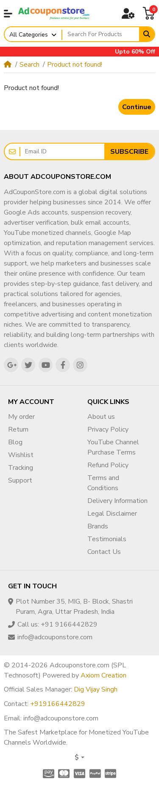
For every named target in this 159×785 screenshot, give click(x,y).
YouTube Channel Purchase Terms (113, 447)
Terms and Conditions (103, 483)
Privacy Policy (107, 429)
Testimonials (106, 539)
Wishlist (20, 455)
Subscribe (129, 151)
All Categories (28, 35)
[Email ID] (62, 151)
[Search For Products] (100, 34)
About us (101, 416)
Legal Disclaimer (112, 513)
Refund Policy (107, 465)
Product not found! (74, 64)
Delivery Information (117, 500)
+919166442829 (57, 704)
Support (20, 480)
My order (21, 416)
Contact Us (104, 551)
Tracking (20, 467)
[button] (8, 13)
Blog (15, 442)
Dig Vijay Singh (95, 689)
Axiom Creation (103, 675)
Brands (97, 526)
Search (29, 64)
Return (18, 429)
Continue (136, 107)
